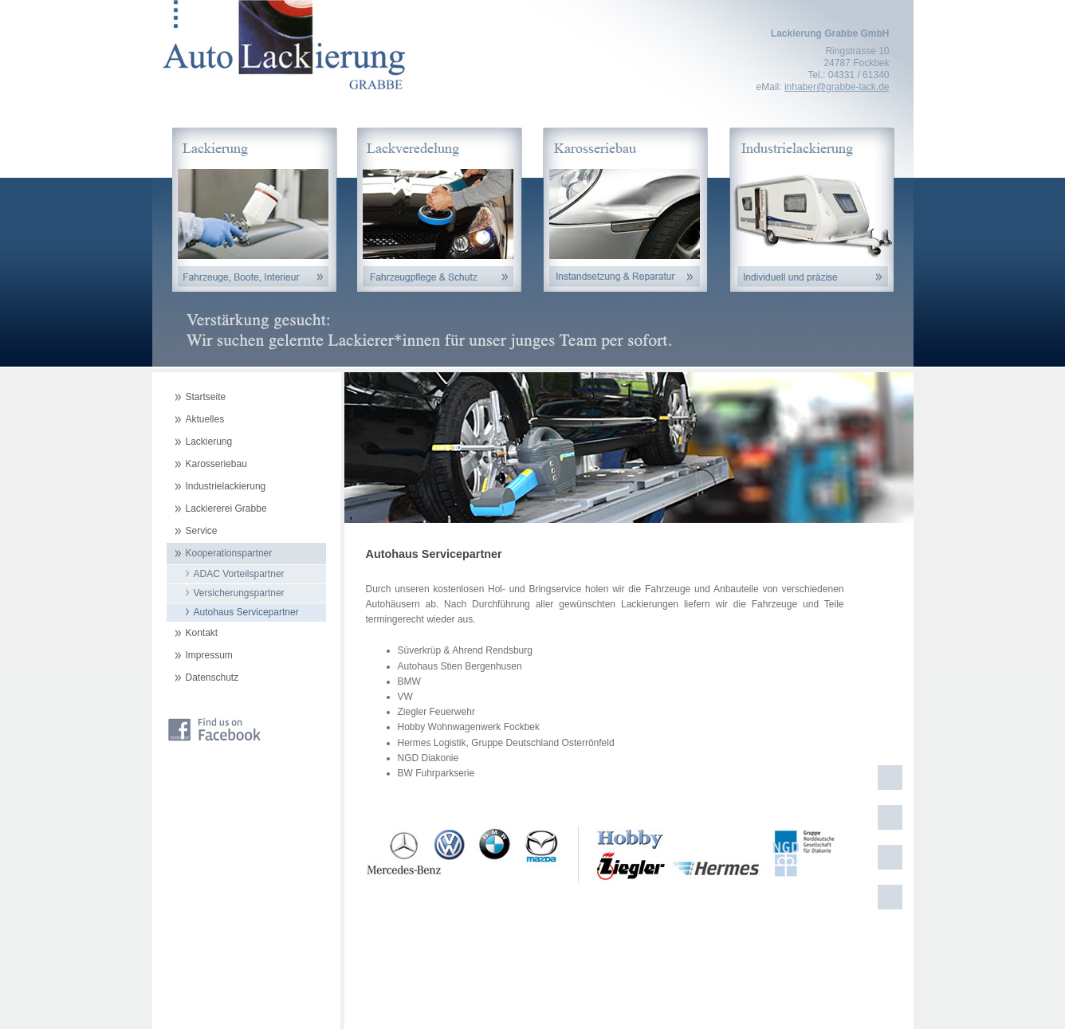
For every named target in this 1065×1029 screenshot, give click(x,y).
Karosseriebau (216, 463)
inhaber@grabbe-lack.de (837, 86)
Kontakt (202, 632)
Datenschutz (212, 677)
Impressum (209, 655)
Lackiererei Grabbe (226, 508)
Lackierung (209, 441)
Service (202, 530)
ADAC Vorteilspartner (239, 573)
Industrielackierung (226, 486)
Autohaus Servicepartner (246, 612)
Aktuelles (205, 419)
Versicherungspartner (239, 593)
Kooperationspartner (229, 553)
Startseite (206, 397)
